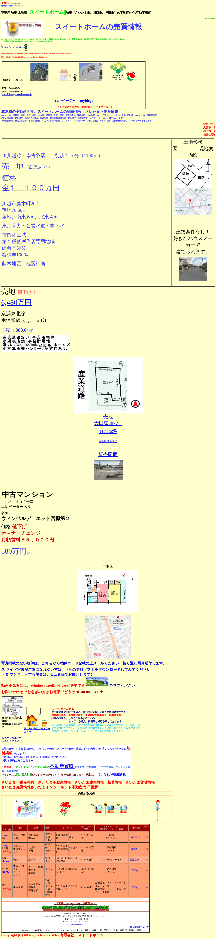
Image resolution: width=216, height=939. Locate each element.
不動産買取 (62, 766)
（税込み (16, 553)
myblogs (86, 101)
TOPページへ (65, 101)
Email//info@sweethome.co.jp (17, 94)
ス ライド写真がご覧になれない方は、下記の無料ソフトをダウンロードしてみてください (76, 670)
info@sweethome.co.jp (75, 924)
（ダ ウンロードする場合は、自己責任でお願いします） (47, 674)
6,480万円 (16, 302)
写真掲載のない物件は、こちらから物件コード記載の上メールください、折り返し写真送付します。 (84, 663)
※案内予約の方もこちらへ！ (19, 760)
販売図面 (108, 454)
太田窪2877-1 (108, 423)
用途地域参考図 (108, 441)
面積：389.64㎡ (17, 330)
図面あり (136, 837)
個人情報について (139, 927)
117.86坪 (108, 431)
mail (146, 837)
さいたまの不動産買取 (111, 774)
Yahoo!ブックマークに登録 (13, 47)
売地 (108, 416)
